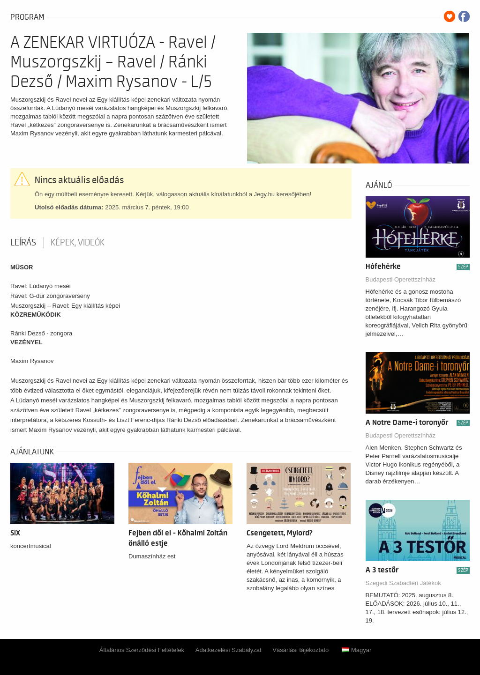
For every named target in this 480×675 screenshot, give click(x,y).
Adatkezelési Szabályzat (228, 649)
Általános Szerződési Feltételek (141, 649)
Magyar (356, 649)
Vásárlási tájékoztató (300, 649)
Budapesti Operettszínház (401, 279)
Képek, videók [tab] (78, 242)
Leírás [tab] (23, 242)
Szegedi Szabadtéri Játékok (403, 582)
